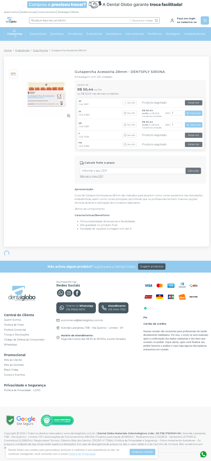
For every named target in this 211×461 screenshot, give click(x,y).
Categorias (14, 34)
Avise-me (193, 102)
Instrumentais (134, 33)
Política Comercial (15, 329)
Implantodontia (194, 33)
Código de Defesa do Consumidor (24, 339)
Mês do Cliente (13, 359)
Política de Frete (14, 324)
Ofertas (75, 12)
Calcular (193, 170)
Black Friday (11, 369)
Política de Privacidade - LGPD (22, 390)
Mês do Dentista (14, 364)
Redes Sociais (28, 12)
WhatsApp (63, 12)
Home (8, 50)
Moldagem (173, 33)
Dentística (57, 33)
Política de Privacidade (82, 454)
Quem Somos (11, 12)
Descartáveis (38, 33)
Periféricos (155, 33)
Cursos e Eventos (47, 12)
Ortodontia (75, 33)
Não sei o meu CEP (91, 176)
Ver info (129, 103)
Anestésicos (113, 33)
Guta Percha (40, 50)
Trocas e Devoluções (16, 334)
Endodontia (94, 33)
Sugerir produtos (151, 266)
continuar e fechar (142, 452)
